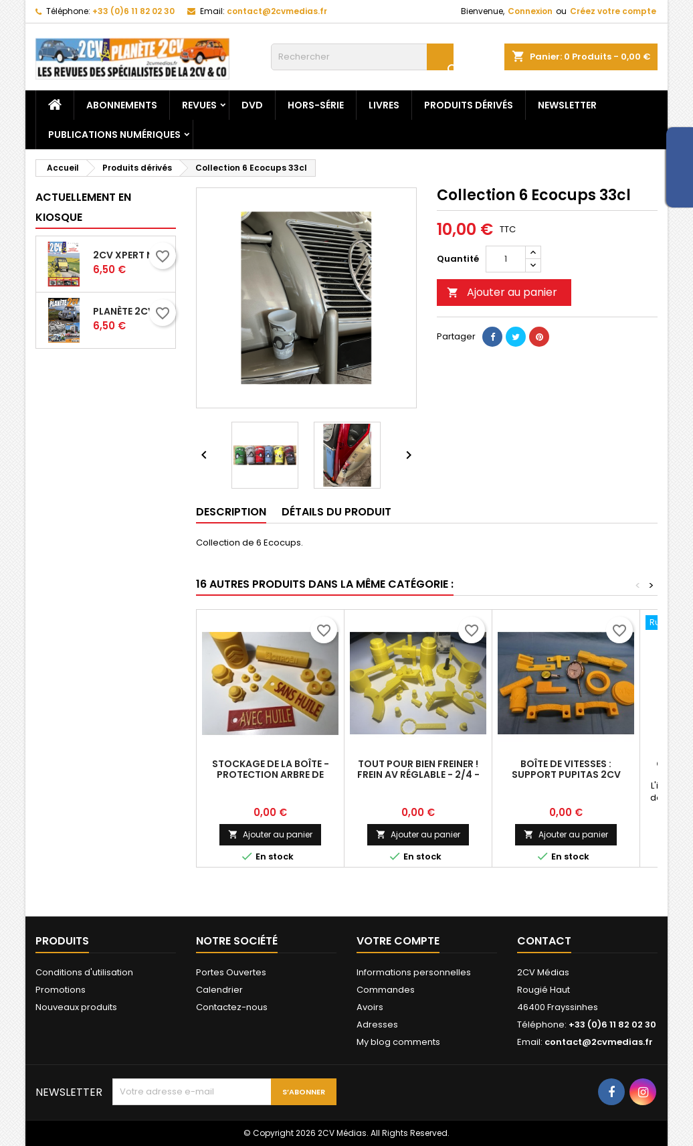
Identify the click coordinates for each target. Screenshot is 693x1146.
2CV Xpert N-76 (131, 255)
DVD (252, 105)
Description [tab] (231, 511)
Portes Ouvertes (231, 972)
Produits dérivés (468, 105)
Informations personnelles (414, 972)
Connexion (530, 11)
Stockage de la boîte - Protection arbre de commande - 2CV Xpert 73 (270, 774)
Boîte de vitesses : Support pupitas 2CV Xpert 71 (566, 774)
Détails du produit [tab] (336, 511)
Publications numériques (114, 134)
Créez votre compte (613, 11)
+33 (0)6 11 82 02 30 (133, 11)
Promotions (60, 989)
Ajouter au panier (502, 292)
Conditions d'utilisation (84, 972)
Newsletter (567, 105)
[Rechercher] (362, 57)
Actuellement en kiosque (83, 207)
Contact (544, 941)
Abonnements (121, 105)
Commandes (386, 989)
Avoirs (370, 1007)
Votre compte (398, 941)
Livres (384, 105)
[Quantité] (506, 259)
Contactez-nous (232, 1007)
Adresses (377, 1024)
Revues (199, 105)
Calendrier (219, 989)
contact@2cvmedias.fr (277, 11)
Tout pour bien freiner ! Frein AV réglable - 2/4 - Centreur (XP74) (418, 774)
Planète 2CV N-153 (131, 311)
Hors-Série (316, 105)
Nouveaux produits (76, 1007)
